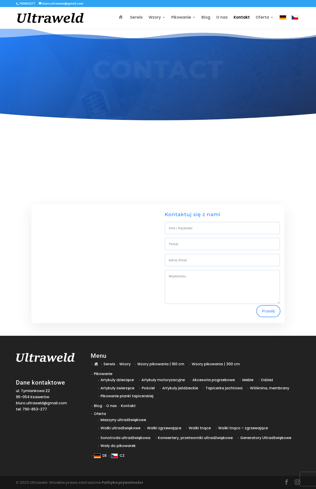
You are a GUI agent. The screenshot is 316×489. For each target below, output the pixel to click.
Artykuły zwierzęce (117, 388)
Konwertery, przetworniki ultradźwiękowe (195, 437)
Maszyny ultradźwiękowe (123, 419)
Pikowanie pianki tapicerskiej (126, 396)
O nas (222, 18)
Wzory (155, 18)
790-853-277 (34, 409)
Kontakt (242, 18)
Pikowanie (181, 18)
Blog (205, 18)
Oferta (262, 18)
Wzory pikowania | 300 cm (216, 364)
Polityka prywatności (122, 482)
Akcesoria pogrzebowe (213, 380)
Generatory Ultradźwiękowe (265, 437)
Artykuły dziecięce (117, 380)
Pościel (148, 388)
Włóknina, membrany (269, 388)
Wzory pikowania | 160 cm (160, 364)
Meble (247, 380)
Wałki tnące (200, 428)
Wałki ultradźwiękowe (120, 428)
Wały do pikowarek (118, 445)
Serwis (136, 18)
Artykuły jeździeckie (180, 388)
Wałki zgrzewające (164, 428)
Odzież (267, 380)
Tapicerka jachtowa (224, 388)
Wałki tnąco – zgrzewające (243, 428)
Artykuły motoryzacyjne (163, 380)
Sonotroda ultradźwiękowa (125, 437)
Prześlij (268, 311)
